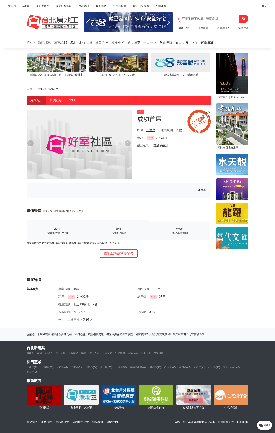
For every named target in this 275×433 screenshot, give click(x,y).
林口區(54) (91, 367)
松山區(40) (214, 367)
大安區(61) (62, 367)
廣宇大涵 (94, 353)
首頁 (29, 89)
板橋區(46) (170, 367)
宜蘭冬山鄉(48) (138, 367)
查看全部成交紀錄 (118, 253)
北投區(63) (47, 367)
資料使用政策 (81, 421)
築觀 (83, 353)
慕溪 (39, 353)
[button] (32, 42)
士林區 (40, 89)
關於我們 (32, 421)
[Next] (168, 22)
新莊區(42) (199, 367)
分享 (201, 190)
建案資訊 (36, 100)
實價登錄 (56, 100)
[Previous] (88, 22)
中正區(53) (106, 367)
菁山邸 (30, 353)
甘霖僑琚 (159, 353)
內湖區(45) (185, 367)
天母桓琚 (73, 353)
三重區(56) (77, 367)
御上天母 (146, 353)
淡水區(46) (155, 367)
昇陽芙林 (107, 353)
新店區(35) (32, 371)
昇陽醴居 (120, 353)
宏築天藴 (133, 353)
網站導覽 (97, 421)
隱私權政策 (62, 421)
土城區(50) (121, 367)
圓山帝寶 (60, 353)
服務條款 (46, 421)
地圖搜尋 (203, 27)
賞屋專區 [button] (222, 27)
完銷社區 (243, 27)
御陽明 (48, 353)
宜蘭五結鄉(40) (231, 367)
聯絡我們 (112, 421)
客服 (72, 100)
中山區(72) (32, 367)
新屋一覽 (183, 27)
